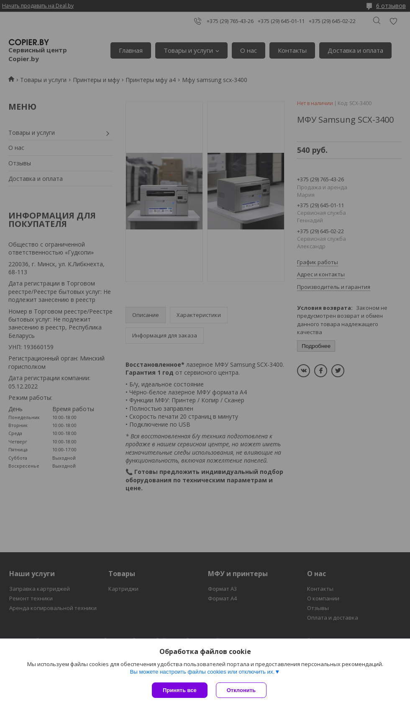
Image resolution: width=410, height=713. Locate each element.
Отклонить (241, 690)
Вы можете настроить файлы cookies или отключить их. (202, 672)
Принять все (180, 690)
